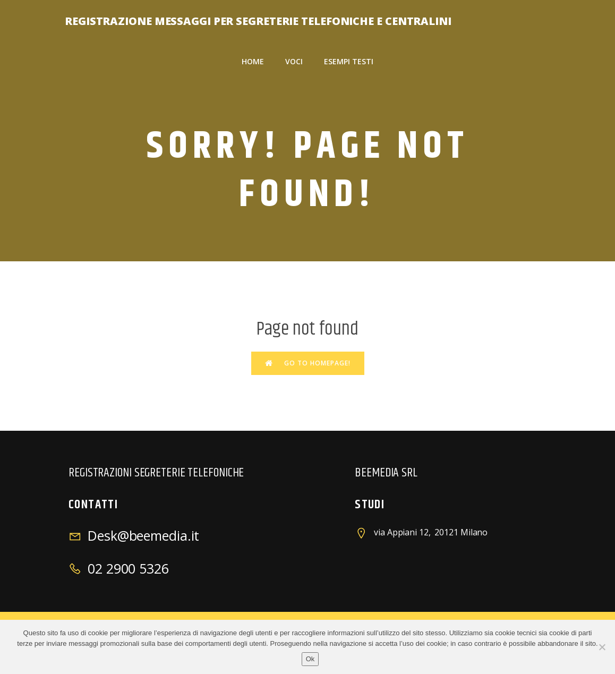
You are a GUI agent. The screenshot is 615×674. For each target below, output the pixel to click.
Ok (310, 659)
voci (294, 61)
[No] (601, 647)
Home (253, 61)
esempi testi (348, 61)
